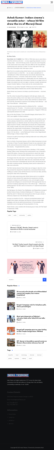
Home (9, 7)
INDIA (9, 215)
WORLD (15, 215)
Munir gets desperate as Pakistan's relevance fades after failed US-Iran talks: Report (31, 318)
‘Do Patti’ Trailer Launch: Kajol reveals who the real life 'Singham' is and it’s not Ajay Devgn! (28, 245)
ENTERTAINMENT (20, 7)
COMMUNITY (22, 215)
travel (17, 355)
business (17, 358)
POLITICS (29, 215)
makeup (24, 358)
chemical (32, 355)
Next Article (40, 242)
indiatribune (12, 27)
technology (24, 355)
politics (10, 358)
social (30, 358)
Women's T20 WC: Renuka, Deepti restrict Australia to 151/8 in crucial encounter (24, 228)
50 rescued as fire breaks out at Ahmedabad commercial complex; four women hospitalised (32, 293)
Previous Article (15, 225)
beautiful (10, 355)
